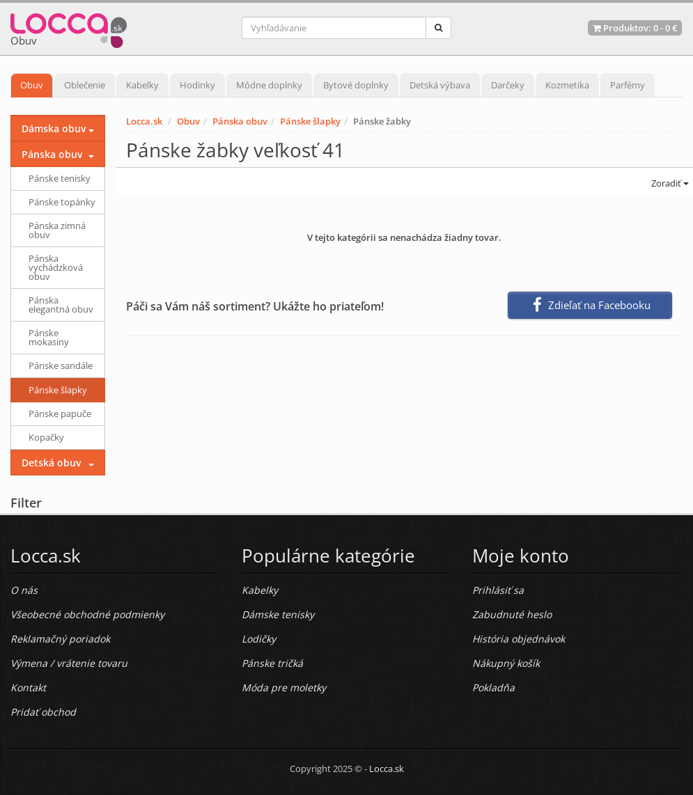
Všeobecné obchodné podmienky (87, 614)
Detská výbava (440, 85)
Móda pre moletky (284, 687)
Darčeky (507, 85)
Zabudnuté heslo (512, 614)
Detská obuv (51, 462)
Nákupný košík (506, 663)
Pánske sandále (61, 365)
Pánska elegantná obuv (61, 304)
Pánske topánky (62, 202)
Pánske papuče (60, 413)
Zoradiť (669, 183)
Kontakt (28, 687)
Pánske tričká (272, 663)
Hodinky (197, 85)
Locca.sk (144, 121)
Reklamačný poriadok (60, 638)
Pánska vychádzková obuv (56, 267)
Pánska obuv (239, 121)
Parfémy (627, 85)
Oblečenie (84, 85)
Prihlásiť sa (498, 590)
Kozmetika (567, 85)
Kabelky (142, 85)
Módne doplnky (269, 85)
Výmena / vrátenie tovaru (68, 663)
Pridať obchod (43, 711)
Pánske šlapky (310, 121)
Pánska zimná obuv (57, 230)
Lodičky (259, 638)
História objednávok (518, 638)
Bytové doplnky (356, 85)
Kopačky (46, 437)
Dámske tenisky (278, 614)
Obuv (31, 85)
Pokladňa (493, 687)
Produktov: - (635, 28)
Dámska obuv (54, 128)
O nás (24, 590)
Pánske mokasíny (49, 337)
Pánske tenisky (60, 178)
